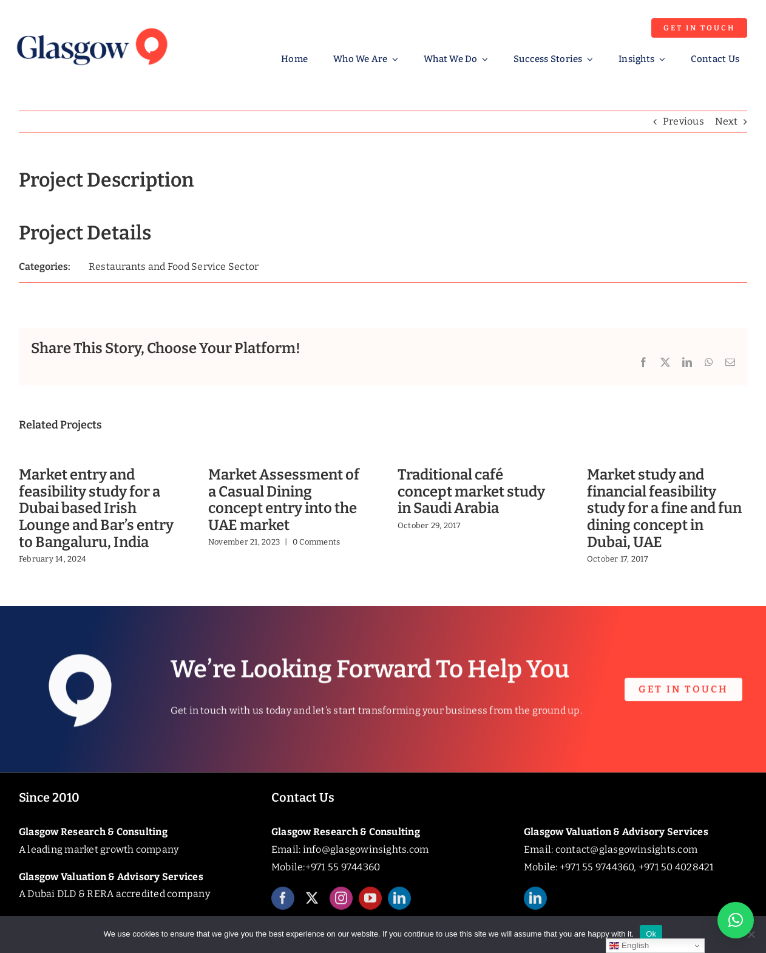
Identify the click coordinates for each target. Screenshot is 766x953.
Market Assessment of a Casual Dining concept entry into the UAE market (283, 500)
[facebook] (282, 907)
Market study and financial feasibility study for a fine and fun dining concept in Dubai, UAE (664, 508)
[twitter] (312, 907)
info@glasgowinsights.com (366, 849)
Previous (683, 121)
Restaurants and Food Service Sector (174, 266)
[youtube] (370, 907)
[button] (735, 920)
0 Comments (316, 541)
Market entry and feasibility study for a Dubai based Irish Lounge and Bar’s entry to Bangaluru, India (96, 508)
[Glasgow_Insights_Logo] (91, 26)
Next (726, 121)
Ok (651, 933)
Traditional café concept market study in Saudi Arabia (471, 491)
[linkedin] (399, 907)
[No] (751, 934)
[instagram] (341, 907)
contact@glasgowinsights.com (626, 849)
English (629, 946)
